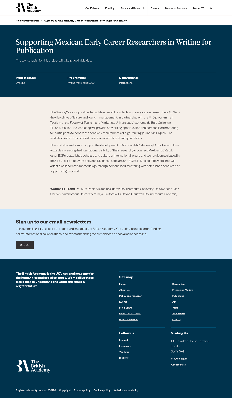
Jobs (175, 307)
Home (122, 283)
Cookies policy (102, 390)
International (126, 82)
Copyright (65, 390)
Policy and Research (132, 8)
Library (176, 319)
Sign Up (24, 245)
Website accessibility (126, 390)
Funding (110, 8)
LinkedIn (124, 340)
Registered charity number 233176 (36, 390)
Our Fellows (92, 8)
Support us (178, 283)
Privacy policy (82, 390)
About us (124, 289)
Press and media (128, 319)
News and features (176, 8)
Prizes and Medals (182, 289)
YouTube (124, 351)
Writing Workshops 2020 (81, 82)
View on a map (179, 358)
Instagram (125, 345)
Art (174, 301)
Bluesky (123, 357)
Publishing (178, 295)
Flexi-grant (125, 307)
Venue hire (178, 313)
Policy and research (27, 20)
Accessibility (178, 364)
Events (155, 8)
